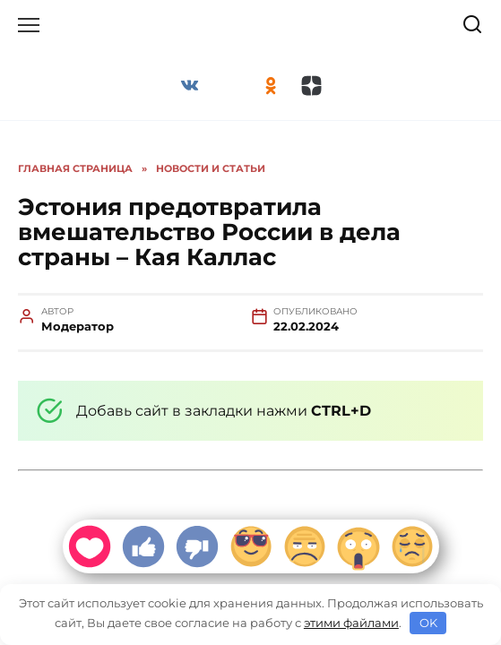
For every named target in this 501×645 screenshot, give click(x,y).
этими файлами (351, 622)
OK (428, 622)
